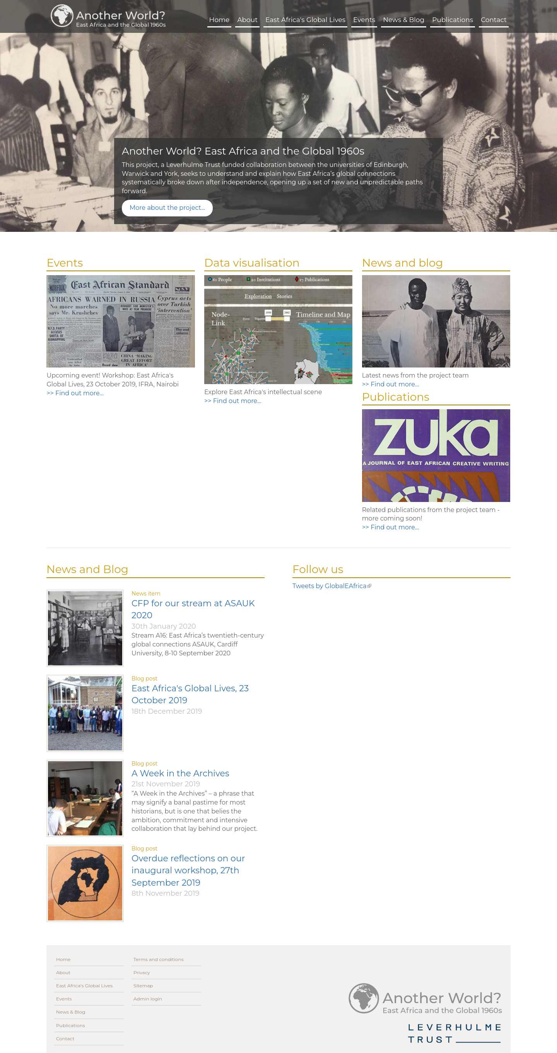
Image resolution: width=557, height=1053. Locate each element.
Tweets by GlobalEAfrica (331, 586)
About (247, 20)
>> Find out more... (74, 393)
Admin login (147, 999)
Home (219, 20)
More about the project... (167, 207)
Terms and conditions (158, 959)
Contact (494, 20)
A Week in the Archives (180, 773)
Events (364, 20)
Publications (452, 20)
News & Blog (403, 20)
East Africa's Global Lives (305, 20)
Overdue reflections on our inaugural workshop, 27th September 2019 (188, 870)
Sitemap (143, 985)
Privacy (141, 972)
